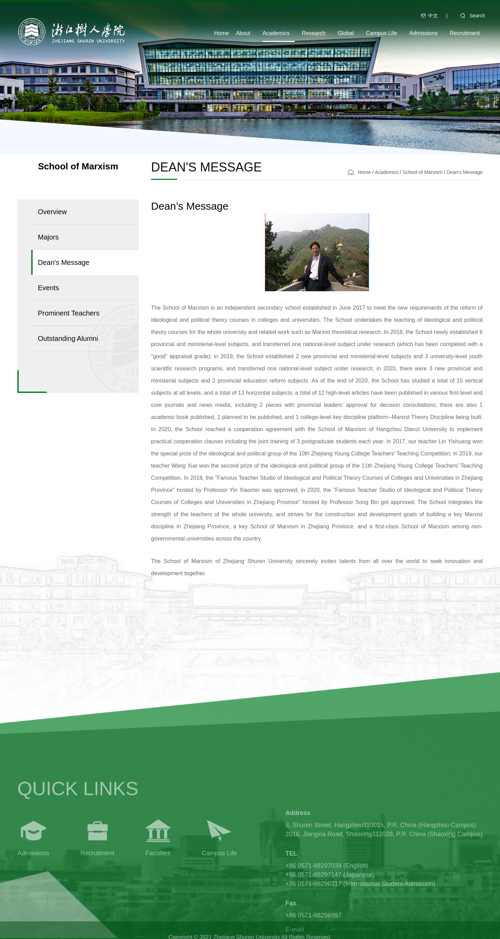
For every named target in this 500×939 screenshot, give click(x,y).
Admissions (423, 33)
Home (221, 33)
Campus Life (381, 33)
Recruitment (465, 33)
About (243, 33)
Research (313, 33)
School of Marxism (422, 172)
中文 (433, 15)
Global (346, 33)
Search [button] (470, 15)
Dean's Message (465, 172)
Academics (276, 33)
